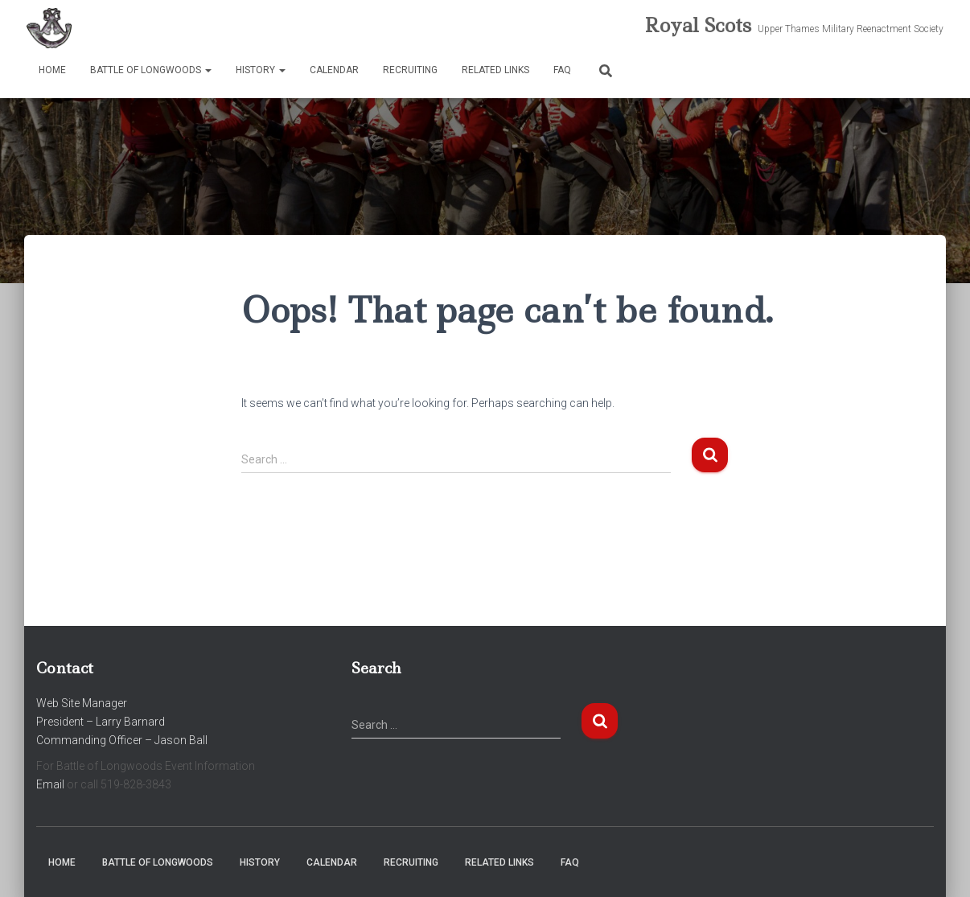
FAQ (562, 70)
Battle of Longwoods (151, 70)
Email (50, 784)
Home (52, 70)
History (261, 70)
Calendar (334, 70)
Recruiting (410, 70)
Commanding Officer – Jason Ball (122, 740)
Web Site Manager (81, 703)
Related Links (495, 70)
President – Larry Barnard (100, 721)
